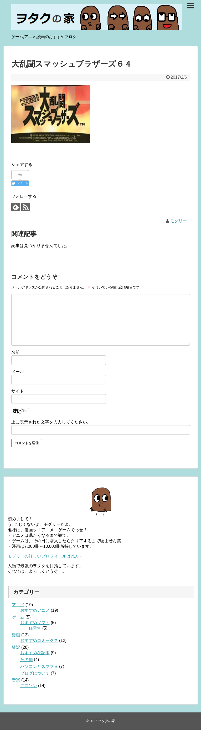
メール (17, 371)
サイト (17, 391)
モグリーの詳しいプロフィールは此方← (45, 556)
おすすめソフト (35, 622)
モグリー (178, 221)
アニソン (28, 685)
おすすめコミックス (39, 640)
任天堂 (35, 628)
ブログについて (35, 673)
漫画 (16, 635)
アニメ (18, 605)
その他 (26, 659)
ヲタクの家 (106, 721)
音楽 (16, 680)
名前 (15, 352)
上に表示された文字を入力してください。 (51, 422)
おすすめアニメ (35, 610)
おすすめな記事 (35, 653)
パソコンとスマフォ (39, 666)
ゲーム (18, 617)
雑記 (16, 647)
